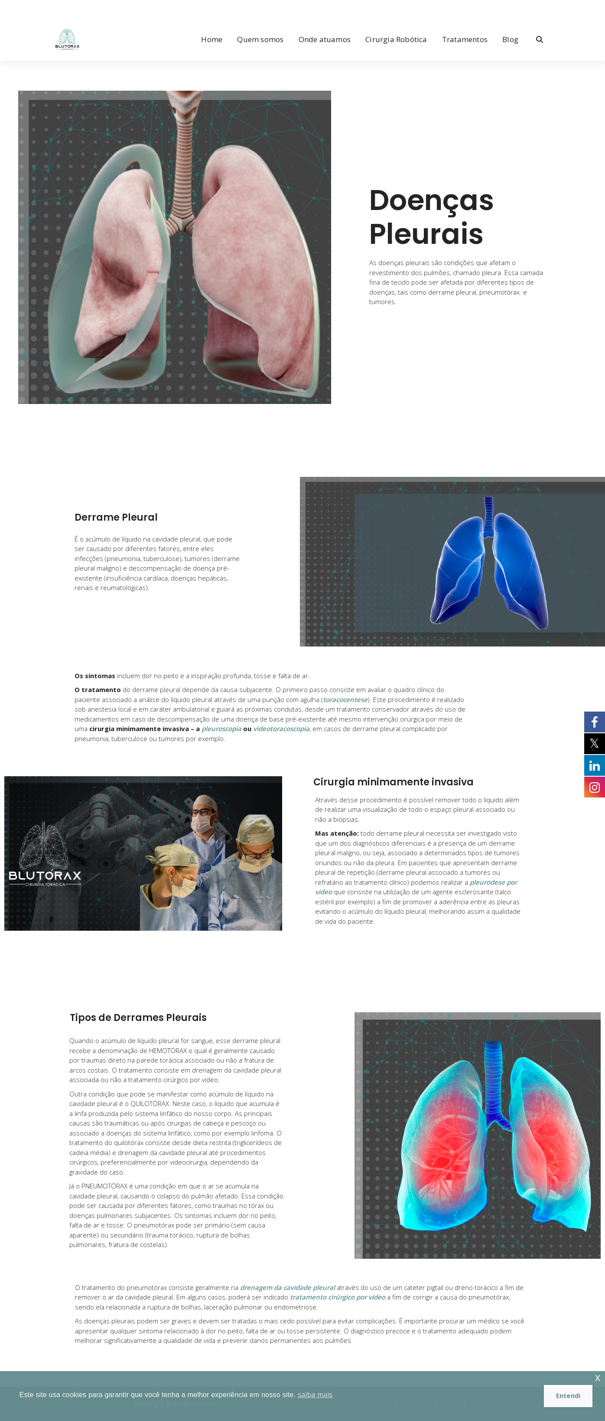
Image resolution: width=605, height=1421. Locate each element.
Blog (510, 39)
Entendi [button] (568, 1395)
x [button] (598, 1377)
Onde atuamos (325, 39)
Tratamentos (465, 39)
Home (211, 39)
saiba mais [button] (315, 1394)
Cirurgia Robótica (396, 39)
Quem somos (260, 39)
